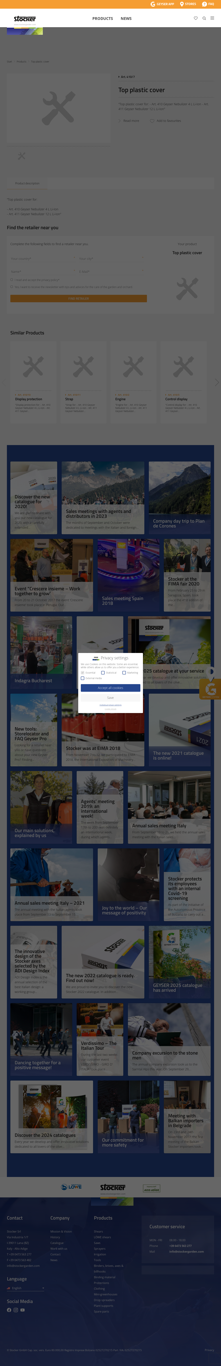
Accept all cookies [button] (110, 688)
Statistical (108, 672)
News (126, 18)
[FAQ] (208, 4)
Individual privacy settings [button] (111, 705)
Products (102, 18)
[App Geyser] (162, 4)
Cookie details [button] (110, 709)
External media (91, 678)
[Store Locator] (188, 4)
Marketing (130, 672)
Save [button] (110, 698)
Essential (88, 672)
